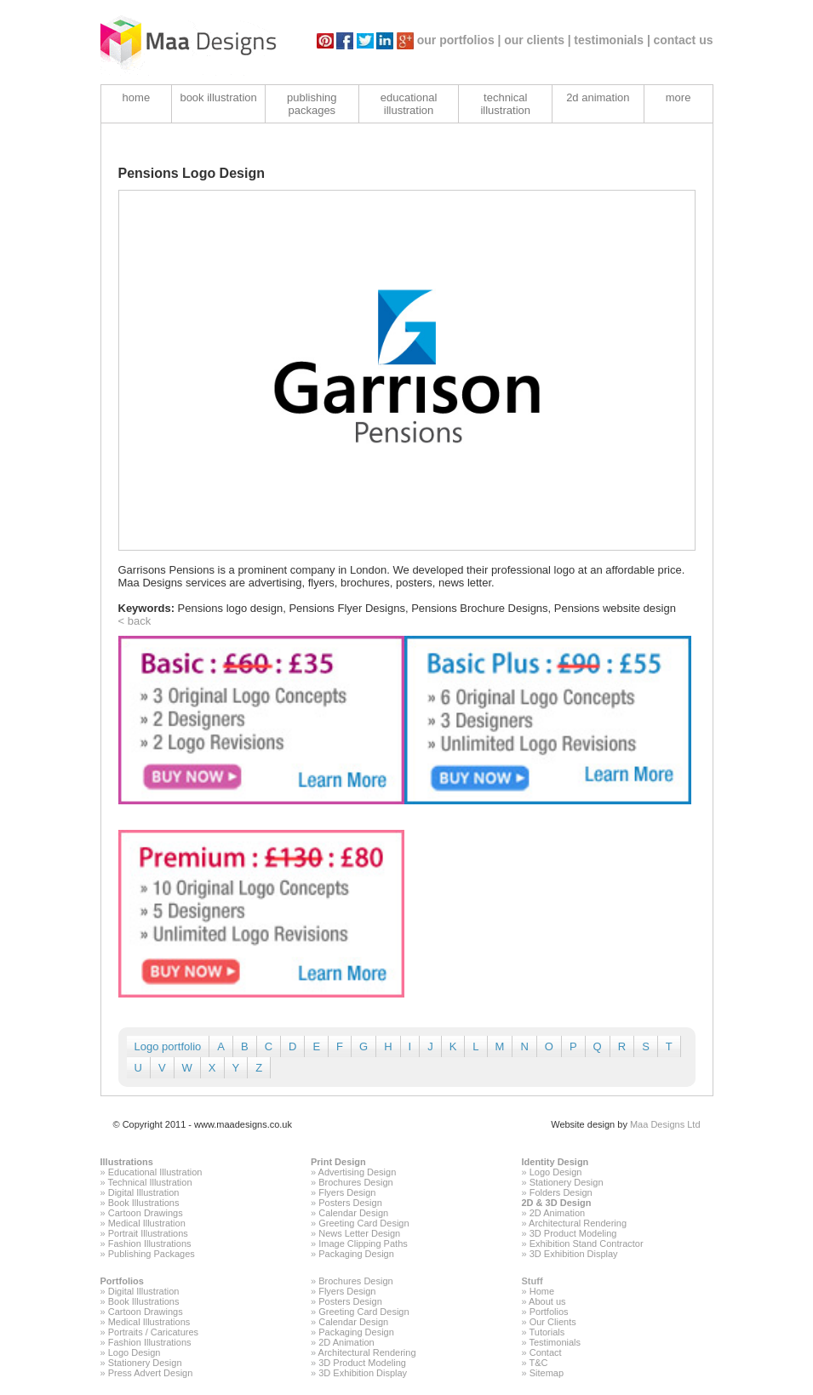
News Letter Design (359, 1233)
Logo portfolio (168, 1046)
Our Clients (553, 1322)
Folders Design (561, 1192)
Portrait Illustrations (148, 1233)
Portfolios (122, 1281)
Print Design (338, 1162)
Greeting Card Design (363, 1223)
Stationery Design (567, 1182)
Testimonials (555, 1342)
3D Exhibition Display (574, 1254)
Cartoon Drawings (145, 1213)
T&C (538, 1363)
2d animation (597, 97)
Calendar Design (353, 1213)
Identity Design (555, 1162)
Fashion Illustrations (150, 1243)
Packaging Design (356, 1254)
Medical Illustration (147, 1223)
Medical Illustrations (149, 1322)
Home (542, 1291)
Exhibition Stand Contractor (587, 1243)
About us (547, 1301)
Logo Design (556, 1172)
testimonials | (612, 40)
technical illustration (505, 104)
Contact (546, 1352)
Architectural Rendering (578, 1223)
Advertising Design (357, 1172)
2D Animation (557, 1213)
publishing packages (312, 104)
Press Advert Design (150, 1373)
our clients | (537, 40)
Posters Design (350, 1203)
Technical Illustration (149, 1182)
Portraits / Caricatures (153, 1332)
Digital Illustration (144, 1192)
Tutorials (546, 1332)
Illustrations (126, 1162)
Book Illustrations (144, 1203)
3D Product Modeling (573, 1233)
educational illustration (409, 104)
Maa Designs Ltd (665, 1124)
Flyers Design (346, 1192)
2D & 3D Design (557, 1203)
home (137, 97)
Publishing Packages (151, 1254)
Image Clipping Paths (363, 1243)
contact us (683, 40)
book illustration (218, 97)
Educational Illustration (155, 1172)
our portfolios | (459, 40)
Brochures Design (355, 1182)
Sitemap (547, 1373)
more (678, 97)
